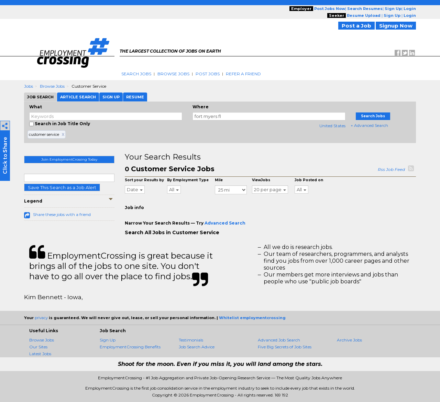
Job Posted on (309, 180)
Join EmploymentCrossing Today (69, 159)
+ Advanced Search (369, 125)
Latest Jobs (40, 353)
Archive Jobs (349, 340)
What (35, 106)
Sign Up (108, 340)
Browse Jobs (173, 73)
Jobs (28, 86)
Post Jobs (208, 73)
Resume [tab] (135, 97)
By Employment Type (188, 180)
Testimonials (191, 340)
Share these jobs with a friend (62, 214)
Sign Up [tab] (111, 97)
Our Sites (38, 346)
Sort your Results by (144, 180)
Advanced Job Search (279, 340)
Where (200, 106)
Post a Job (356, 25)
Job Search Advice (196, 346)
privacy (41, 317)
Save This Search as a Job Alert (62, 187)
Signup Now (395, 25)
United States (332, 125)
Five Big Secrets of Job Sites (284, 346)
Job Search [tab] (40, 97)
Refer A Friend (243, 73)
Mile (219, 180)
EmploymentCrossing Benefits (130, 346)
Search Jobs (136, 73)
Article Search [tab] (78, 97)
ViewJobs (261, 180)
